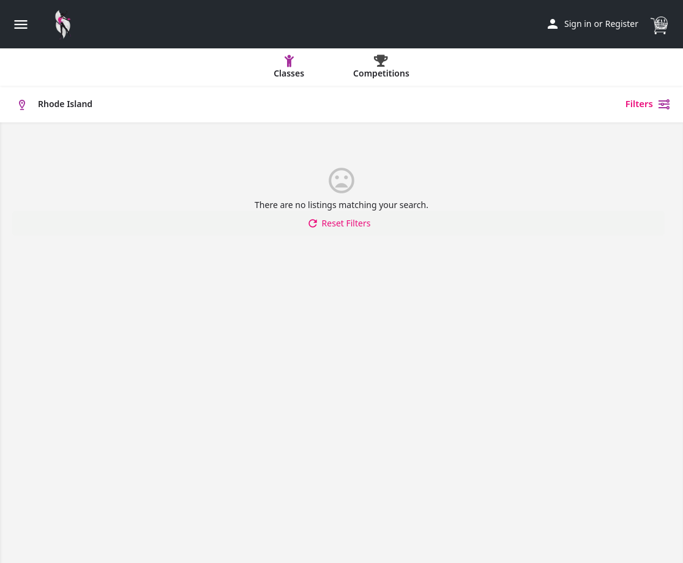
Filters (648, 104)
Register (621, 23)
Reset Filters (339, 223)
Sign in (577, 23)
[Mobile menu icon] (20, 24)
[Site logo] (66, 24)
